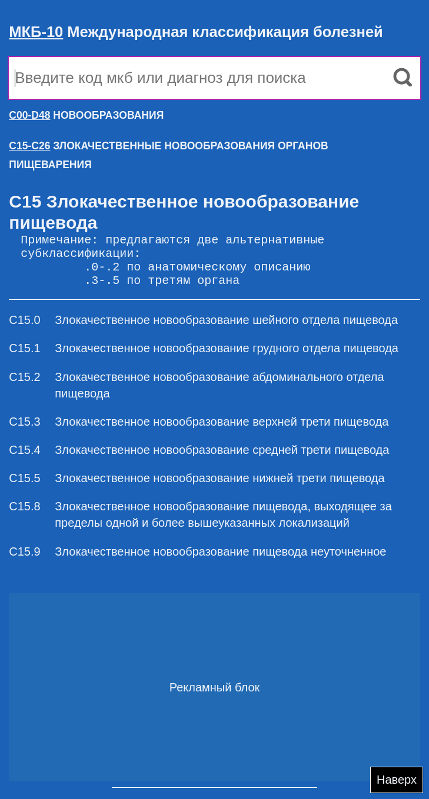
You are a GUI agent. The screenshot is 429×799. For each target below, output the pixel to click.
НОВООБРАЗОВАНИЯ (86, 115)
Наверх (397, 779)
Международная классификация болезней (196, 32)
